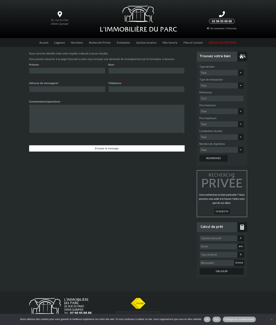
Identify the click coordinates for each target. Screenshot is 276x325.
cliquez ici (222, 211)
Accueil (43, 42)
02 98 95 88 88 (222, 21)
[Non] (271, 319)
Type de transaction (211, 79)
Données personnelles (127, 312)
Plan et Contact (193, 42)
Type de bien (207, 66)
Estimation (123, 42)
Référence (205, 92)
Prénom (34, 64)
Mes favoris (170, 42)
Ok (207, 319)
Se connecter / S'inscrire (222, 28)
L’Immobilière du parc (138, 29)
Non (216, 319)
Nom (112, 64)
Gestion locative (146, 42)
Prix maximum (208, 118)
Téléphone (115, 83)
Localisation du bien (211, 131)
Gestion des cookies (150, 312)
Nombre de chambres (212, 143)
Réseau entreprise (223, 42)
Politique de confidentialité (239, 319)
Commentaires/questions (45, 101)
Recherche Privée (100, 42)
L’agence (59, 42)
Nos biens (77, 42)
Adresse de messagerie (44, 83)
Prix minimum (207, 105)
